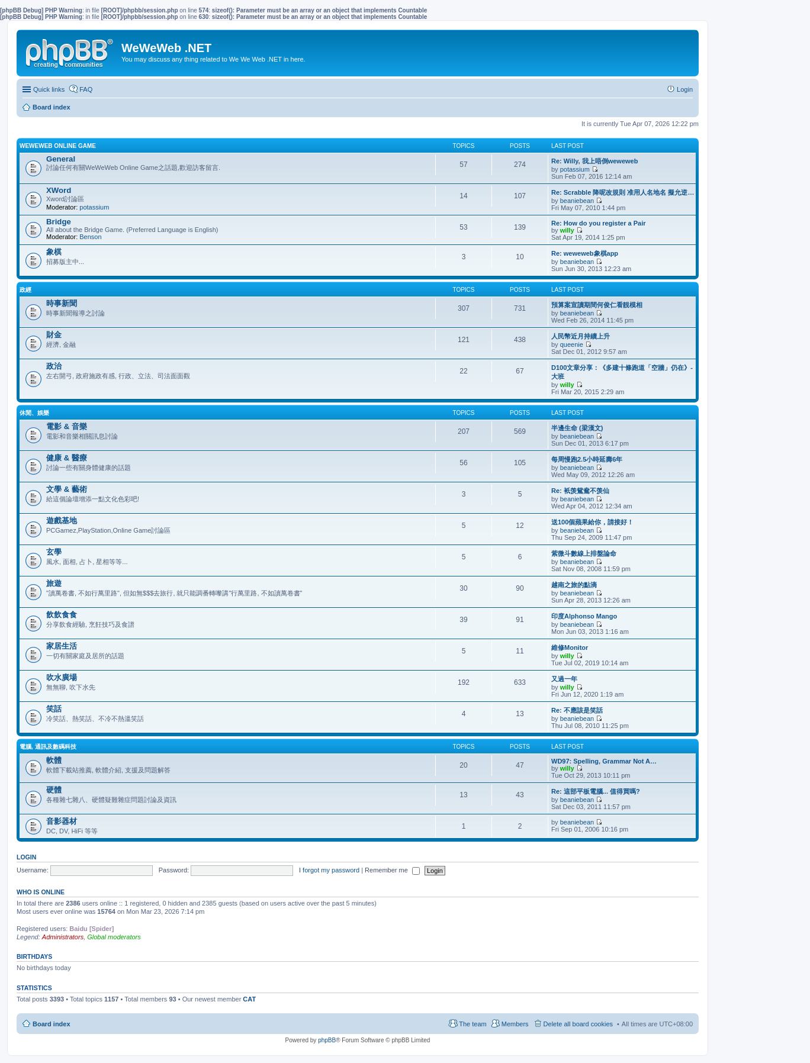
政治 (54, 366)
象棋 (54, 251)
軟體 (54, 760)
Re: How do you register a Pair (598, 223)
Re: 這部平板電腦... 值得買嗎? (595, 791)
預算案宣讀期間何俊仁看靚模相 (596, 304)
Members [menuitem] (515, 1023)
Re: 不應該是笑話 (577, 710)
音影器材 (61, 821)
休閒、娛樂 (34, 413)
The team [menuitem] (472, 1023)
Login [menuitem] (685, 89)
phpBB (327, 1040)
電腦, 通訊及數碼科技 (48, 746)
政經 (25, 289)
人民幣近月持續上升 (580, 336)
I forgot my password (329, 870)
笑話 (54, 708)
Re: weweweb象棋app (584, 253)
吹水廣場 (61, 677)
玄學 (54, 551)
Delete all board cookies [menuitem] (578, 1023)
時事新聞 (61, 303)
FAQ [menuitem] (85, 89)
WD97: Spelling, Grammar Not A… (604, 761)
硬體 (54, 789)
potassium (575, 169)
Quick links (49, 89)
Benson (90, 236)
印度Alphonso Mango (584, 616)
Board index (51, 1023)
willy (567, 230)
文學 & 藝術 (66, 489)
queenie (571, 344)
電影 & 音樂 (66, 426)
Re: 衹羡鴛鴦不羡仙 (580, 490)
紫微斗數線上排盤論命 (583, 553)
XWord (58, 190)
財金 (54, 334)
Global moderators (114, 936)
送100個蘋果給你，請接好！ (592, 522)
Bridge (58, 221)
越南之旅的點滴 (574, 584)
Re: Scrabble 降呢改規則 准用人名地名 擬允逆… (622, 192)
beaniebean (577, 200)
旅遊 (54, 583)
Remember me (392, 870)
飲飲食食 (61, 614)
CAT (249, 999)
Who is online (41, 892)
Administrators (62, 936)
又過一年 (564, 678)
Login (26, 857)
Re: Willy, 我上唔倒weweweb (594, 161)
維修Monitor (569, 647)
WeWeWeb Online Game (58, 146)
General (60, 158)
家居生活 (61, 646)
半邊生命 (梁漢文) (577, 427)
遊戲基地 (61, 520)
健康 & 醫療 (66, 457)
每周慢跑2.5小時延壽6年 (586, 459)
